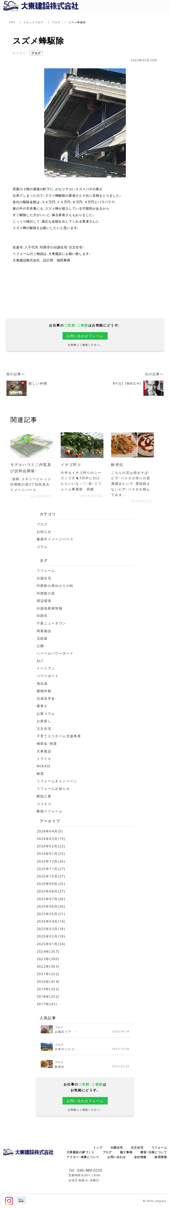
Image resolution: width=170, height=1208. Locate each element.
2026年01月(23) (51, 853)
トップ (97, 1147)
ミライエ (44, 758)
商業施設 (44, 630)
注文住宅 (44, 728)
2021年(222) (48, 973)
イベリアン (46, 668)
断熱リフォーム (50, 811)
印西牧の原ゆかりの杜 (55, 585)
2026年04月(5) (50, 831)
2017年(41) (47, 1003)
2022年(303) (48, 966)
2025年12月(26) (51, 861)
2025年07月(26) (51, 898)
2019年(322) (48, 988)
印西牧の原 (46, 593)
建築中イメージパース (55, 538)
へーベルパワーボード (55, 653)
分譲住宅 (44, 577)
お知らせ (44, 531)
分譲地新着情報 (50, 608)
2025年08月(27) (51, 891)
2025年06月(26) (51, 906)
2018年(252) (48, 996)
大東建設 (44, 751)
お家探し (44, 720)
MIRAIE (44, 765)
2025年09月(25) (51, 883)
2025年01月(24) (51, 943)
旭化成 (42, 683)
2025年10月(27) (51, 876)
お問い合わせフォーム (85, 335)
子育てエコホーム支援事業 (59, 735)
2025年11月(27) (51, 868)
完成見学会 (46, 698)
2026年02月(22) (51, 846)
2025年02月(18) (51, 936)
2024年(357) (48, 951)
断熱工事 (44, 796)
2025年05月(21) (51, 913)
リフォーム (46, 570)
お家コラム (46, 713)
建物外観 (44, 690)
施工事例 (126, 1152)
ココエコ (44, 803)
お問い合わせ (116, 1157)
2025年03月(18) (51, 928)
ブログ (56, 22)
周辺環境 (44, 600)
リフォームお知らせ (53, 788)
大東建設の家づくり (81, 1152)
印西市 (42, 615)
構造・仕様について (153, 1152)
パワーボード (48, 675)
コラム (42, 546)
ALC (40, 660)
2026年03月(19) (51, 838)
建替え (42, 705)
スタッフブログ (33, 22)
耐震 (40, 773)
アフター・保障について (83, 1157)
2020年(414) (48, 981)
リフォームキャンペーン (57, 780)
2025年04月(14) (51, 921)
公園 (40, 645)
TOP (12, 22)
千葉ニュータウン (51, 623)
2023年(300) (48, 958)
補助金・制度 (47, 743)
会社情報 (140, 1157)
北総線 (42, 638)
